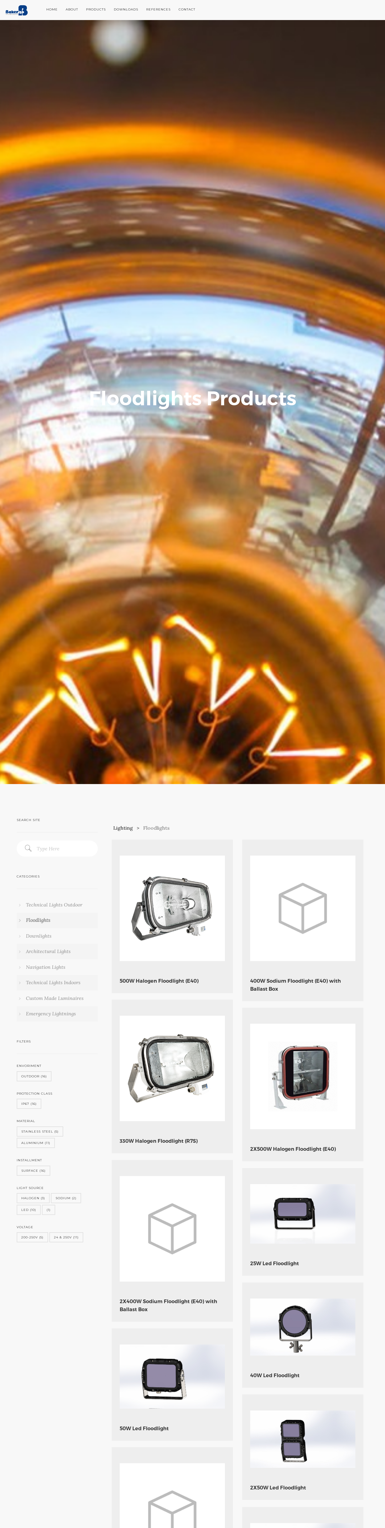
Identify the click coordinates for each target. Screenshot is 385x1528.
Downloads (126, 9)
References (158, 9)
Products (96, 9)
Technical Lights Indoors (53, 982)
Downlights (38, 936)
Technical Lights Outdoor (53, 905)
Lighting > (127, 828)
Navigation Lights (45, 967)
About (72, 9)
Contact (187, 9)
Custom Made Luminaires (54, 998)
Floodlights (37, 920)
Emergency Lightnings (50, 1013)
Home (52, 9)
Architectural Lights (48, 951)
